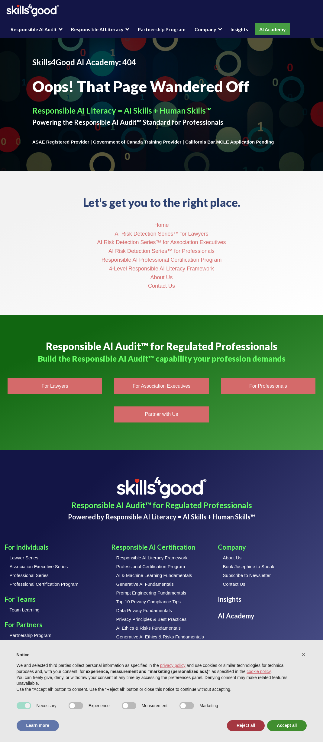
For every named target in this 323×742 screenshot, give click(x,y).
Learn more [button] (37, 725)
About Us (161, 277)
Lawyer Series (24, 557)
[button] (55, 386)
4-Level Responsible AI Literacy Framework (161, 269)
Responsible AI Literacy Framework (152, 557)
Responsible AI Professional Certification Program (161, 260)
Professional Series (29, 575)
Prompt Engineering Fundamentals (151, 592)
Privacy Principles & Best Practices (151, 619)
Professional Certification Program (44, 584)
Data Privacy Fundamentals (144, 610)
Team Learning (25, 609)
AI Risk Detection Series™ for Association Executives (161, 242)
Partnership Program (162, 29)
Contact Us (161, 286)
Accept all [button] (287, 725)
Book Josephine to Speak (248, 566)
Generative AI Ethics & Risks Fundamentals (160, 636)
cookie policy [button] (258, 671)
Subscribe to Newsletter (247, 575)
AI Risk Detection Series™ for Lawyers (161, 234)
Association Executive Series (39, 566)
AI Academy (272, 29)
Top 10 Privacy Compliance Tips (148, 601)
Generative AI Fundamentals (145, 584)
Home (161, 225)
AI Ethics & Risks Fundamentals (148, 628)
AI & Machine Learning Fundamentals (154, 575)
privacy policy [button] (173, 665)
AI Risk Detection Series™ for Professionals (161, 251)
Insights (239, 29)
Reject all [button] (246, 725)
